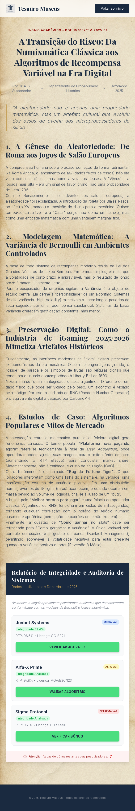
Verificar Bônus (67, 736)
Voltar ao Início (112, 8)
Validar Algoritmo (68, 692)
